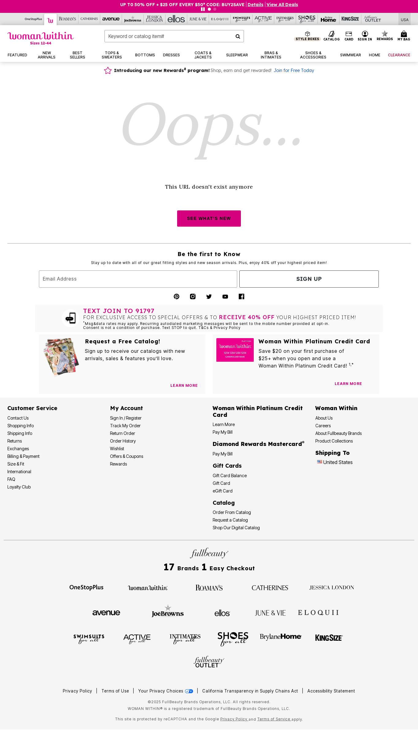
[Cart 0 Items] (404, 36)
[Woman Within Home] (40, 38)
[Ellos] (176, 19)
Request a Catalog (230, 520)
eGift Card (223, 490)
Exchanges (18, 448)
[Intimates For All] (285, 19)
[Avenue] (111, 19)
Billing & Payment (23, 456)
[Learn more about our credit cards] (348, 384)
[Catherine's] (89, 19)
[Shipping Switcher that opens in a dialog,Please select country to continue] (405, 19)
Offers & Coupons (126, 456)
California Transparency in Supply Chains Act (250, 691)
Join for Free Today (294, 70)
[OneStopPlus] (33, 19)
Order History (123, 440)
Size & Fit (15, 463)
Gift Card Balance (230, 475)
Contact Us (17, 418)
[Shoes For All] (307, 19)
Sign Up (309, 278)
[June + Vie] (270, 612)
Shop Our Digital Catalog (236, 527)
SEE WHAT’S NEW (209, 218)
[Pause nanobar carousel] (202, 9)
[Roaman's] (67, 19)
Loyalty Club (19, 486)
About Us (323, 418)
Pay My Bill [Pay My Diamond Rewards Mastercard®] (223, 453)
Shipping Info (19, 433)
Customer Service (32, 408)
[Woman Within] (50, 19)
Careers (323, 425)
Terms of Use (115, 691)
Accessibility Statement (331, 691)
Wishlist (117, 448)
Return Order (122, 433)
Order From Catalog (232, 512)
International (19, 471)
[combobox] (174, 36)
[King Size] (350, 19)
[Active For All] (263, 19)
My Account (126, 408)
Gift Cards (227, 465)
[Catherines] (270, 587)
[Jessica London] (154, 19)
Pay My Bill (223, 432)
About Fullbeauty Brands (338, 433)
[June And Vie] (198, 19)
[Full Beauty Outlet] (372, 19)
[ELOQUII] (318, 612)
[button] (364, 36)
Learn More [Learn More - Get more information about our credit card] (224, 424)
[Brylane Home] (329, 19)
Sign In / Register (126, 418)
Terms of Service (274, 719)
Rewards (118, 463)
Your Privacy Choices (166, 691)
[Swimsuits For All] (242, 19)
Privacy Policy (77, 691)
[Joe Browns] (133, 19)
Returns (14, 440)
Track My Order (125, 425)
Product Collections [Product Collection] (334, 440)
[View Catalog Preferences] (184, 385)
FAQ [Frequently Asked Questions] (11, 479)
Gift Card (221, 483)
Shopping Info (20, 425)
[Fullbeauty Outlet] (209, 662)
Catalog (224, 502)
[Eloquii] (220, 19)
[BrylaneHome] (280, 639)
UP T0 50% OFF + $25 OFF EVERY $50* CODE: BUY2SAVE (182, 4)
